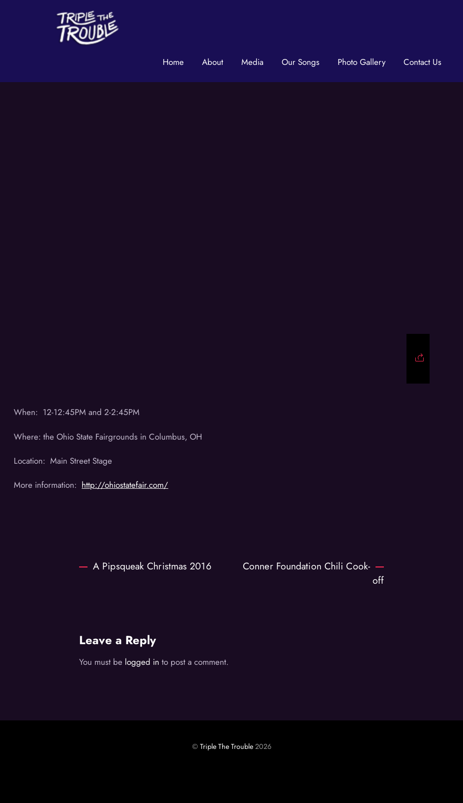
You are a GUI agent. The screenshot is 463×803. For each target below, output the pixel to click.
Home (173, 62)
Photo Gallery (361, 62)
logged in (142, 662)
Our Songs (300, 62)
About (212, 62)
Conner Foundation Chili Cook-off (313, 573)
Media (252, 62)
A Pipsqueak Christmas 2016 (145, 566)
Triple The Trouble (226, 746)
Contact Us (422, 62)
